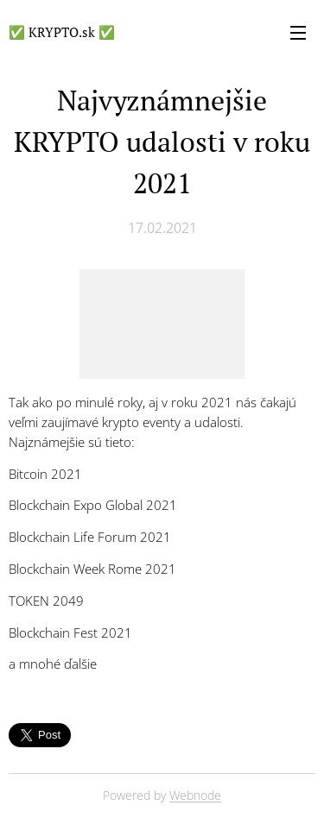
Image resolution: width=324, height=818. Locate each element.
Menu (298, 33)
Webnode (195, 795)
